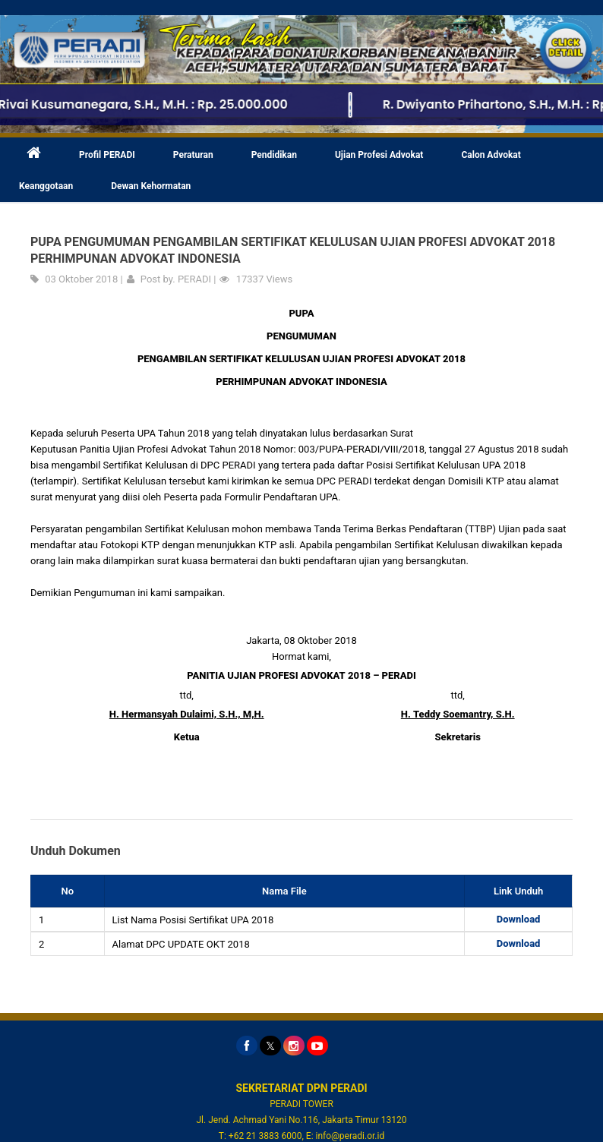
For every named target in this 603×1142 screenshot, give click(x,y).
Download (519, 919)
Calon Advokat (490, 155)
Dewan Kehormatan (151, 186)
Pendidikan (274, 155)
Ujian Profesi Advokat (379, 155)
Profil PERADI (107, 155)
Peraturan (193, 155)
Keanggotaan (46, 186)
